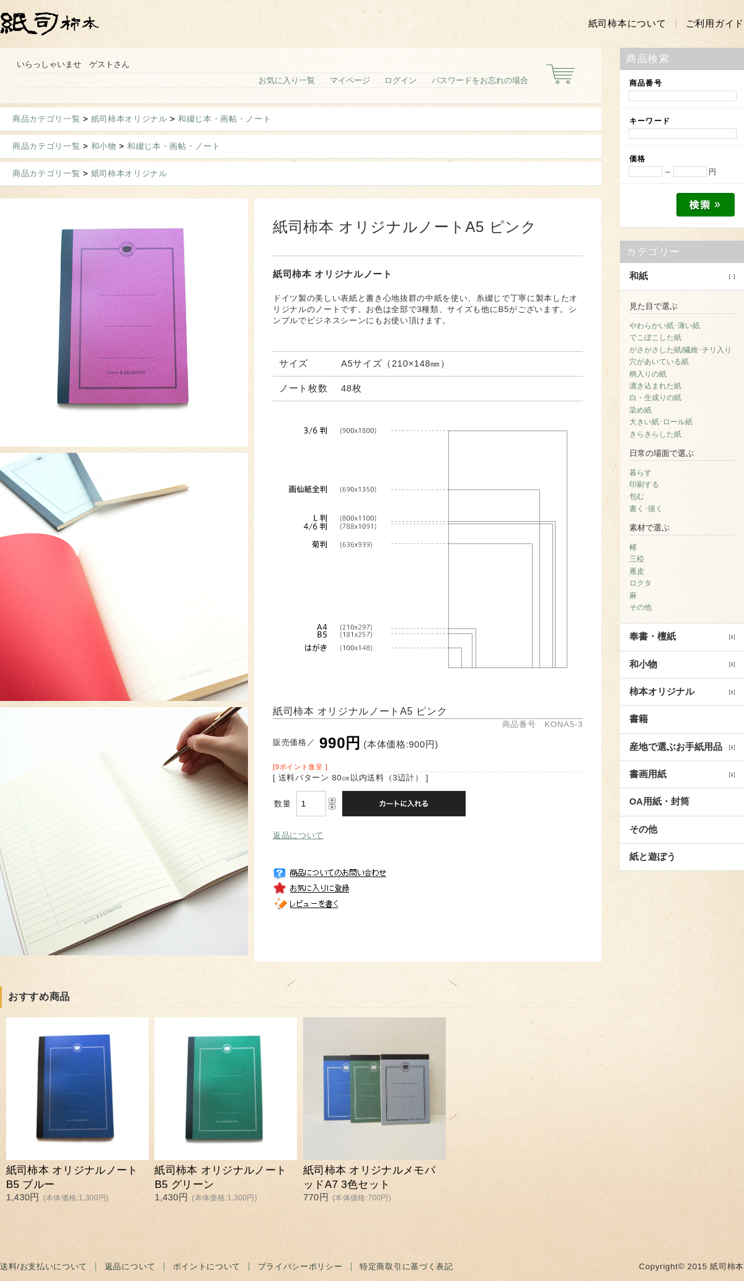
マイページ (350, 80)
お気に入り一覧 (287, 80)
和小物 (104, 146)
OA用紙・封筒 (659, 801)
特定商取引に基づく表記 (406, 1266)
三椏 (636, 559)
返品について (298, 835)
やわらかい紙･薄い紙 (664, 325)
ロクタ (640, 583)
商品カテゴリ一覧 (46, 118)
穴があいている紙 (659, 361)
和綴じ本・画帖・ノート (224, 118)
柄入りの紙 (647, 374)
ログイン (400, 80)
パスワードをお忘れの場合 (480, 80)
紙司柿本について (627, 24)
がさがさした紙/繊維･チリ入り (680, 350)
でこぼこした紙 (655, 337)
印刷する (644, 484)
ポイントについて (207, 1266)
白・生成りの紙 (655, 397)
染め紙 (640, 410)
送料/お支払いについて (43, 1266)
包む (636, 496)
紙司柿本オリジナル (129, 118)
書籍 (638, 719)
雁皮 (636, 571)
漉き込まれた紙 (655, 386)
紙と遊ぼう (652, 857)
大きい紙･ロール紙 (661, 421)
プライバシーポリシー (300, 1266)
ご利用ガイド (715, 24)
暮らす (640, 472)
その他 (640, 607)
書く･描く (646, 508)
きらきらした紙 (655, 434)
